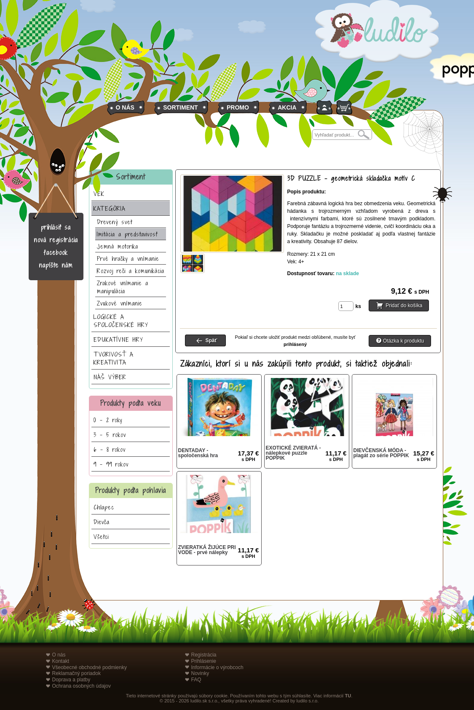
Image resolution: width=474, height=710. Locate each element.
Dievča (102, 522)
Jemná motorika (117, 246)
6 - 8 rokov (110, 449)
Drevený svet (114, 222)
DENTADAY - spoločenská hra (198, 453)
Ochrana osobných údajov (81, 686)
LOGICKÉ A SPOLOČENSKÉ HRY (121, 321)
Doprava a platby (71, 680)
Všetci (101, 537)
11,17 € (335, 456)
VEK (99, 194)
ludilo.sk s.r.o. (204, 700)
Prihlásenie (203, 661)
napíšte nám (55, 265)
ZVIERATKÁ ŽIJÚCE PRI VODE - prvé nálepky (207, 550)
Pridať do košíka (404, 305)
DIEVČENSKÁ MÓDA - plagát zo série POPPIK (381, 453)
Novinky (200, 673)
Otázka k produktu (403, 341)
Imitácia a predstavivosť (127, 234)
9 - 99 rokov (111, 464)
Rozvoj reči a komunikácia (130, 271)
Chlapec (104, 507)
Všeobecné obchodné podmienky (89, 667)
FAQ (196, 680)
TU (348, 695)
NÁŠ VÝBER (110, 377)
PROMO (238, 107)
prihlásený (295, 344)
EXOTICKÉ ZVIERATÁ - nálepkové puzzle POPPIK (293, 453)
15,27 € (423, 456)
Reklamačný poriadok (76, 673)
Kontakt (61, 661)
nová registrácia (56, 240)
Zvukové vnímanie (119, 303)
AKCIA (287, 107)
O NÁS (125, 107)
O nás (59, 655)
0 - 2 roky (108, 420)
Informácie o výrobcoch (217, 667)
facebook (56, 252)
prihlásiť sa (56, 227)
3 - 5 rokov (110, 435)
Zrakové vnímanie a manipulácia (122, 287)
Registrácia (204, 655)
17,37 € (248, 456)
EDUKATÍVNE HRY (118, 339)
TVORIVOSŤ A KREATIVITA (114, 358)
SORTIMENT (180, 107)
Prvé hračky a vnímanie (128, 259)
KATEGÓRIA (110, 208)
